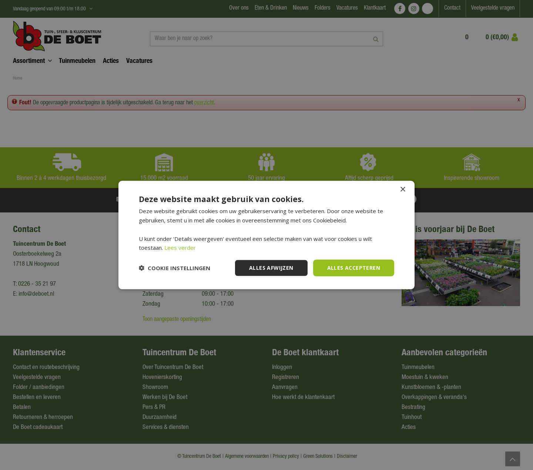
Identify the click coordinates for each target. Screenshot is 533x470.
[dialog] (266, 235)
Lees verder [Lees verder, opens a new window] (180, 247)
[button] (174, 268)
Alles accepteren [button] (353, 267)
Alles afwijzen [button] (271, 267)
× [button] (402, 189)
